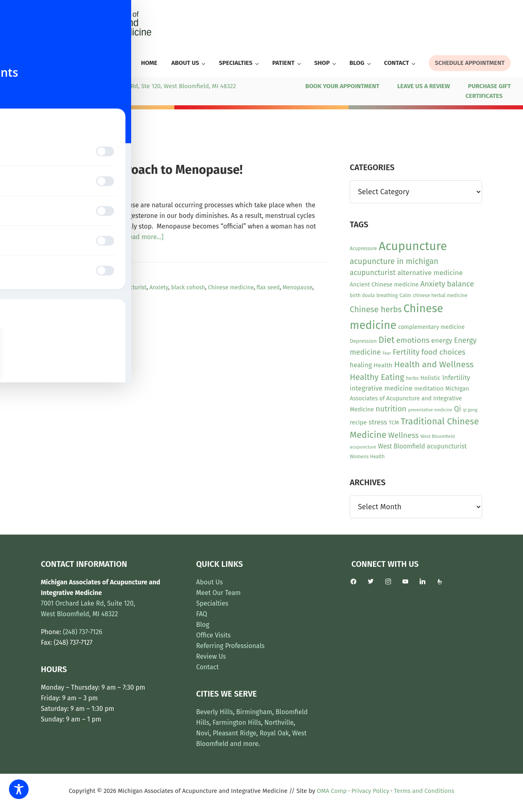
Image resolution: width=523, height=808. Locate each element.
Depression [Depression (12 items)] (363, 341)
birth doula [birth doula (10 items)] (362, 295)
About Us (209, 582)
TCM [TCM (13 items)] (394, 422)
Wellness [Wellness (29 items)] (403, 435)
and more (244, 744)
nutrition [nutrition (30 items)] (390, 408)
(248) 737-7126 (34, 86)
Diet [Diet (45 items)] (386, 340)
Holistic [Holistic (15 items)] (430, 378)
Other (97, 278)
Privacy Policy (370, 791)
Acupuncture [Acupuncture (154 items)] (413, 246)
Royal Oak (274, 733)
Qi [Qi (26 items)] (457, 408)
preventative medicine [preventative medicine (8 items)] (430, 410)
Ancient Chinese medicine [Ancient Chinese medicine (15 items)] (384, 284)
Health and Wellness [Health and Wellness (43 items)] (434, 364)
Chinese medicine (231, 287)
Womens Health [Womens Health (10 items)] (367, 456)
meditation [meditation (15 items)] (429, 388)
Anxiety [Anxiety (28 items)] (432, 284)
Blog (202, 624)
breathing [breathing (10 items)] (387, 295)
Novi (203, 733)
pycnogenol (56, 296)
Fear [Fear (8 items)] (386, 353)
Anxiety (159, 287)
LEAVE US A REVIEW (423, 86)
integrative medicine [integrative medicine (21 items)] (381, 388)
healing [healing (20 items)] (361, 365)
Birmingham (254, 712)
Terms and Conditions (424, 791)
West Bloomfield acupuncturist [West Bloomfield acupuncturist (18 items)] (422, 446)
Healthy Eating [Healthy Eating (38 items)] (377, 377)
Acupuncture (91, 287)
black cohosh (188, 287)
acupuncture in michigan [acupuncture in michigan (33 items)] (394, 261)
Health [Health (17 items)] (382, 365)
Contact (207, 667)
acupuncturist (129, 287)
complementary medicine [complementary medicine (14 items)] (431, 327)
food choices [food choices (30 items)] (443, 352)
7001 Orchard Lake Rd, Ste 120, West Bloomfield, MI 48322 (155, 86)
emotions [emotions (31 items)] (412, 340)
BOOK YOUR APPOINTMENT (342, 86)
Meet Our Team (218, 593)
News (80, 278)
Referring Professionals (230, 646)
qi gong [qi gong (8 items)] (470, 410)
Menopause (298, 287)
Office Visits (213, 635)
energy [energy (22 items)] (441, 340)
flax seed (268, 287)
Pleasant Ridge (235, 733)
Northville (279, 722)
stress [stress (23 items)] (378, 422)
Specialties (212, 603)
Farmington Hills (236, 722)
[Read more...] (143, 237)
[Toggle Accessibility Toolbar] (18, 789)
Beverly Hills (214, 712)
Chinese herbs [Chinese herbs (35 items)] (376, 309)
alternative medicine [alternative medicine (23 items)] (430, 273)
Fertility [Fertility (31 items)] (406, 352)
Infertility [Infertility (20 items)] (456, 378)
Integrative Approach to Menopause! (142, 169)
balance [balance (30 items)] (460, 284)
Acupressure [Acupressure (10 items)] (363, 248)
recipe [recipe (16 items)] (358, 422)
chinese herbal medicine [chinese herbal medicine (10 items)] (440, 295)
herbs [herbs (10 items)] (412, 378)
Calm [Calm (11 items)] (405, 295)
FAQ (201, 614)
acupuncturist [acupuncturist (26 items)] (373, 272)
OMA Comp (331, 791)
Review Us (211, 656)
